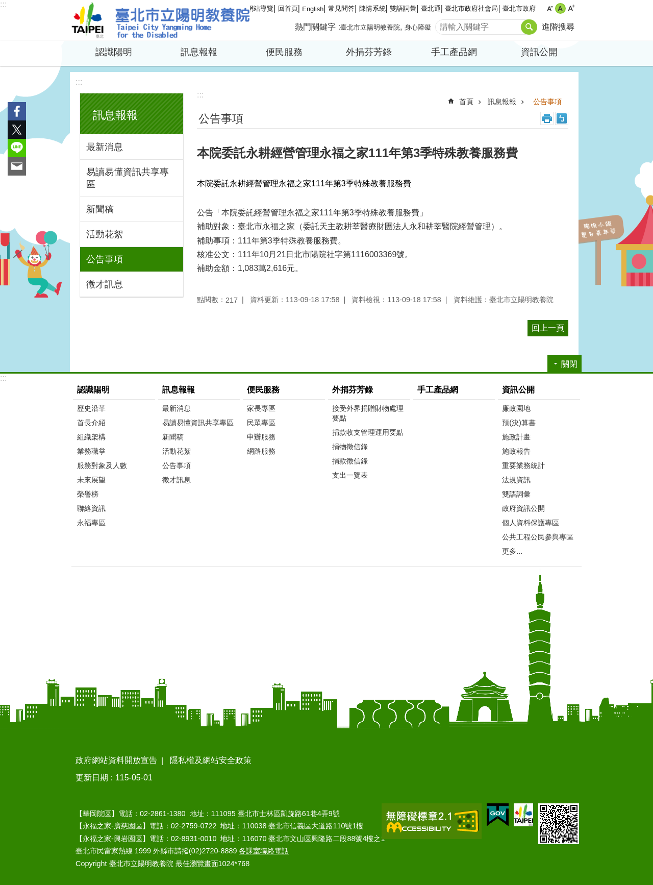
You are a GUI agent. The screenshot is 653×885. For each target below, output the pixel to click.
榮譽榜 (87, 494)
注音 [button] (561, 118)
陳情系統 (372, 8)
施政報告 (516, 451)
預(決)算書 (519, 423)
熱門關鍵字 (315, 26)
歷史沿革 (91, 408)
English (312, 9)
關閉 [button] (569, 364)
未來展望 (91, 480)
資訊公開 (539, 52)
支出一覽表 (350, 475)
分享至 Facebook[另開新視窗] (17, 111)
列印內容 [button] (547, 118)
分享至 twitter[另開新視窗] (17, 129)
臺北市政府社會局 (471, 8)
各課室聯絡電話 (264, 851)
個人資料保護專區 (530, 523)
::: (3, 4)
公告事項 (104, 259)
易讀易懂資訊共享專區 (127, 178)
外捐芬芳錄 (369, 52)
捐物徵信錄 (350, 447)
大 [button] (571, 8)
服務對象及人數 (102, 465)
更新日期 (92, 777)
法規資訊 (516, 480)
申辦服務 (261, 437)
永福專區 (91, 523)
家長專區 (261, 408)
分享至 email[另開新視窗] (17, 166)
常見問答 (341, 8)
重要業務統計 (523, 465)
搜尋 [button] (529, 27)
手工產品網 (454, 52)
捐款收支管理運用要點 (368, 432)
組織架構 (91, 437)
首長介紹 (91, 423)
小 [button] (549, 8)
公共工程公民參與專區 (537, 537)
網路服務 (261, 451)
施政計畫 (516, 437)
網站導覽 (260, 8)
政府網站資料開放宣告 (116, 760)
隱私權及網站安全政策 (211, 760)
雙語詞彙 (403, 8)
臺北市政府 (519, 8)
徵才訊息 (104, 284)
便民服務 (284, 52)
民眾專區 (261, 423)
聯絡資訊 (91, 508)
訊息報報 (199, 52)
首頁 (466, 101)
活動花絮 (104, 234)
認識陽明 (113, 52)
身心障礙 (418, 27)
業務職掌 (91, 451)
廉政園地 (516, 408)
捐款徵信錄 (350, 461)
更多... (512, 551)
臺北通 (431, 8)
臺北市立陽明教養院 (160, 20)
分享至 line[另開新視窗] (17, 148)
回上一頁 (548, 328)
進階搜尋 (558, 26)
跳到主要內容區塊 (5, 5)
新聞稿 (100, 209)
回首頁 (288, 8)
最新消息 (104, 147)
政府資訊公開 (523, 508)
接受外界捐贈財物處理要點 (368, 413)
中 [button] (560, 8)
